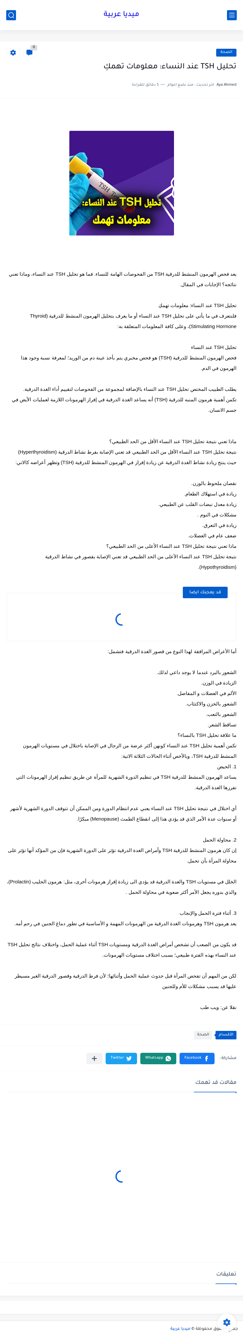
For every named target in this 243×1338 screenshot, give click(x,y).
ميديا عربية (121, 15)
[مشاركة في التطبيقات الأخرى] (94, 1058)
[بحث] (11, 15)
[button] (197, 1058)
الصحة (226, 52)
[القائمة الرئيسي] (232, 15)
